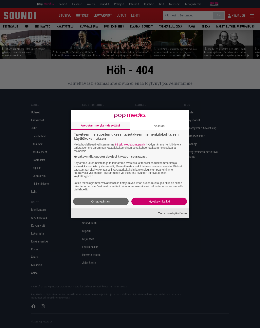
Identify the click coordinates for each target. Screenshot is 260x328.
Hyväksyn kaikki (159, 201)
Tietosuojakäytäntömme (172, 213)
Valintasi (159, 125)
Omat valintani (100, 201)
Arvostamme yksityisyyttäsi (100, 125)
